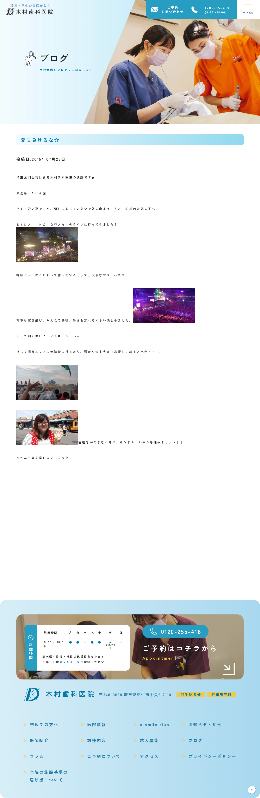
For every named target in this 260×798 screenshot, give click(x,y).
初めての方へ (44, 724)
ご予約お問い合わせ (173, 9)
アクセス (149, 756)
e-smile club (154, 724)
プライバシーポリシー (212, 756)
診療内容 (96, 740)
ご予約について (104, 756)
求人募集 (149, 740)
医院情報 (96, 724)
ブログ (195, 740)
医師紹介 (39, 740)
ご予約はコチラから (188, 652)
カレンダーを (70, 662)
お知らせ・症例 (205, 724)
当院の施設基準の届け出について (49, 776)
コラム (37, 756)
